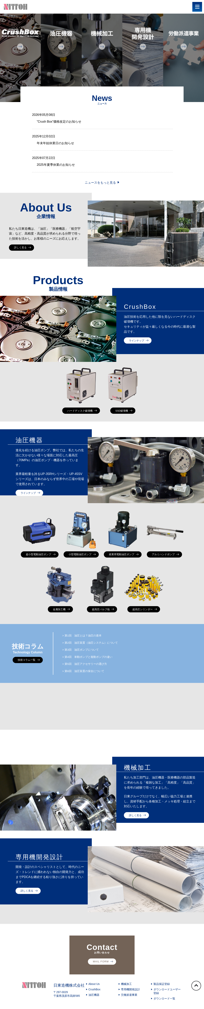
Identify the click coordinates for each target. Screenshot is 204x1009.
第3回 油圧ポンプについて (84, 656)
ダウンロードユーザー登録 (167, 1001)
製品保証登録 (161, 994)
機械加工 (126, 994)
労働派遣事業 (129, 1005)
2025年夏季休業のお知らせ (56, 164)
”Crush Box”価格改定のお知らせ (59, 121)
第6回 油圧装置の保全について (87, 681)
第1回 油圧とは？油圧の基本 (85, 640)
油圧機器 (93, 1005)
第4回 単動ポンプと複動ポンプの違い (92, 665)
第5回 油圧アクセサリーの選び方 (88, 673)
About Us (94, 994)
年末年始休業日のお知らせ (55, 143)
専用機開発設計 (130, 999)
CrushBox (94, 999)
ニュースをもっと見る (100, 182)
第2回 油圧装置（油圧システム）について (95, 648)
